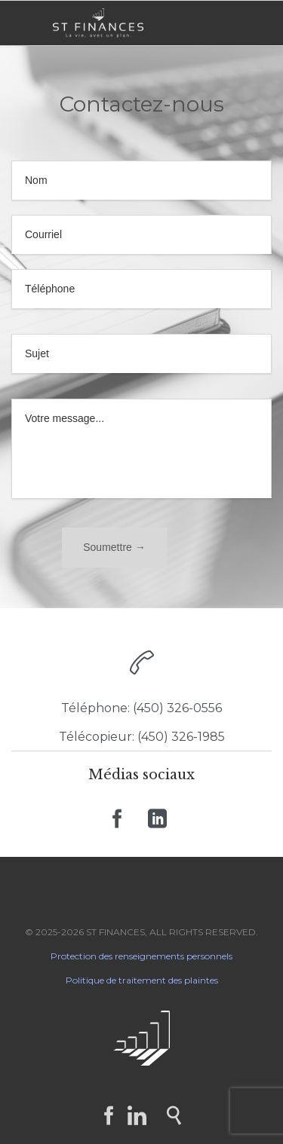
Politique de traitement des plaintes (142, 980)
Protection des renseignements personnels (141, 956)
